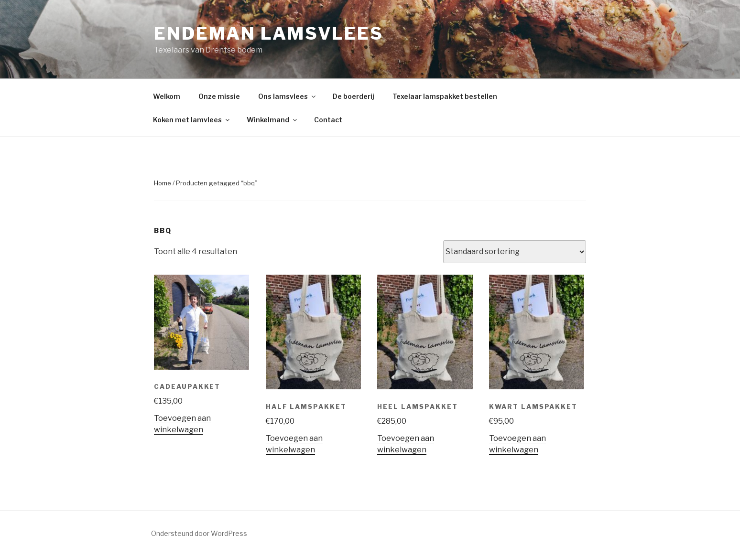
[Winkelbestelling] (514, 251)
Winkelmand (272, 120)
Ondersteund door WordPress (199, 533)
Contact (328, 120)
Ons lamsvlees (287, 96)
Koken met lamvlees (192, 120)
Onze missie (219, 96)
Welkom (166, 96)
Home (162, 183)
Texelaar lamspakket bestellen (444, 96)
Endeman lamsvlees (268, 33)
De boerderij (353, 96)
